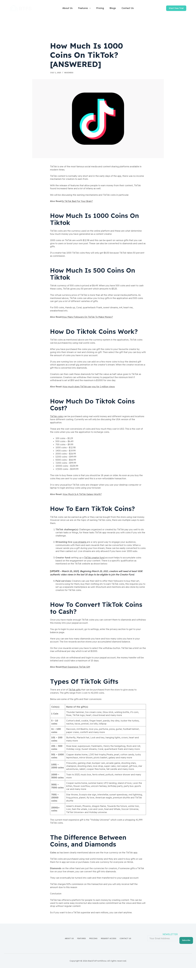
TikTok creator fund (94, 557)
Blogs (113, 8)
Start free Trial (176, 8)
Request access (108, 938)
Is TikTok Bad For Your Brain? (77, 201)
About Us (67, 8)
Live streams (80, 542)
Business (68, 73)
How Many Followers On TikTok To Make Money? (87, 317)
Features (85, 8)
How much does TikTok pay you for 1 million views (89, 386)
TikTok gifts (75, 689)
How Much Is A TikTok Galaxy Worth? (82, 494)
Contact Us (128, 8)
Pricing (100, 8)
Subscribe (186, 937)
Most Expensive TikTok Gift (76, 666)
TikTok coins (56, 416)
